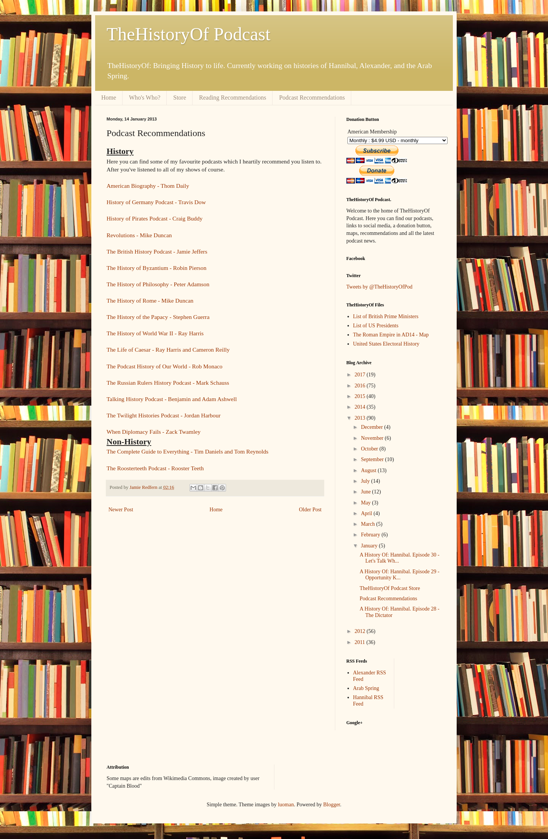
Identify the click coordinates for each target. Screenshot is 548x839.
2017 (361, 374)
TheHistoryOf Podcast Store (390, 588)
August (369, 470)
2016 (361, 386)
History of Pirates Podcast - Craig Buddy (154, 218)
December (372, 427)
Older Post (310, 509)
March (368, 524)
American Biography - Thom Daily (148, 185)
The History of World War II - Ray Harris (155, 333)
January (370, 546)
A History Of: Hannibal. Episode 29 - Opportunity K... (400, 575)
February (371, 535)
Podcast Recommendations (312, 97)
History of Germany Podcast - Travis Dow (156, 202)
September (373, 459)
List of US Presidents (375, 325)
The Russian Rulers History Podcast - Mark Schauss (168, 382)
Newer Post (120, 509)
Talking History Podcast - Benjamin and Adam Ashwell (172, 399)
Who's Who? (144, 97)
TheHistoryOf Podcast (189, 34)
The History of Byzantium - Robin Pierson (156, 268)
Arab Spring (366, 688)
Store (179, 97)
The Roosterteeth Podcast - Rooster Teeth (155, 468)
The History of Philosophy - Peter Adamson (158, 284)
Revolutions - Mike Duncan (139, 235)
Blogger (331, 804)
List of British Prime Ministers (386, 316)
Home (108, 97)
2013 (361, 418)
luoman (286, 804)
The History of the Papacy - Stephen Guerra (158, 317)
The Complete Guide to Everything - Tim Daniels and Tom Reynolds (187, 451)
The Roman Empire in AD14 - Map (391, 335)
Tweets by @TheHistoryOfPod (379, 287)
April (367, 513)
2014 (361, 407)
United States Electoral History (386, 344)
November (373, 438)
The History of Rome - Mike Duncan (150, 300)
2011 (360, 642)
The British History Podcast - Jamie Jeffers (157, 251)
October (370, 449)
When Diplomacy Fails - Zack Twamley (154, 431)
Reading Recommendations (232, 97)
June (366, 492)
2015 (361, 396)
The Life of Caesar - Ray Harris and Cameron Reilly (168, 349)
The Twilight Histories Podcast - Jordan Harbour (164, 415)
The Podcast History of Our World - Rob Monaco (165, 366)
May (366, 503)
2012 (361, 631)
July (366, 481)
